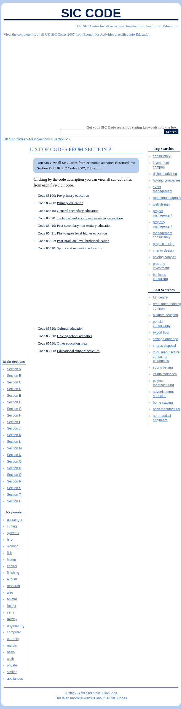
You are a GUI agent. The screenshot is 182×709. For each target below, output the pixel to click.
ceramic (12, 639)
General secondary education (77, 211)
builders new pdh (165, 315)
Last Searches (164, 290)
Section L (14, 442)
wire (10, 593)
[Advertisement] (91, 78)
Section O (14, 461)
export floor (161, 332)
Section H (14, 415)
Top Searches (164, 148)
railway (12, 619)
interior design (163, 250)
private (12, 665)
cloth (10, 659)
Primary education (70, 203)
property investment (161, 266)
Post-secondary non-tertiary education (84, 225)
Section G (14, 409)
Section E (14, 396)
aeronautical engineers (162, 418)
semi (10, 612)
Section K (14, 435)
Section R (14, 481)
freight (11, 606)
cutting (12, 526)
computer (14, 632)
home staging (163, 402)
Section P (14, 468)
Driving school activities (74, 336)
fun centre (160, 297)
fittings (12, 559)
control (12, 566)
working (12, 546)
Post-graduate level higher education (83, 241)
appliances (15, 679)
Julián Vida (109, 693)
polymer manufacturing (163, 383)
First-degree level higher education (82, 233)
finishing (13, 573)
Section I (13, 422)
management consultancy (162, 235)
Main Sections (14, 361)
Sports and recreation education (79, 248)
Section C (14, 382)
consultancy (161, 156)
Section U (14, 501)
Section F (14, 402)
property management (162, 224)
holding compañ (164, 257)
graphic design (164, 244)
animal (12, 599)
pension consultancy (161, 324)
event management (162, 189)
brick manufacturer (166, 409)
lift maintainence (165, 374)
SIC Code (91, 13)
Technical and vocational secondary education (90, 218)
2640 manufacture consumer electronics (166, 356)
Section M (14, 448)
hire (9, 540)
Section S (14, 488)
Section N (14, 455)
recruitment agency (167, 198)
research (13, 586)
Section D (14, 389)
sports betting (163, 367)
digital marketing (165, 174)
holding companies (167, 180)
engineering (15, 626)
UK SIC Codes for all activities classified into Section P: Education (127, 26)
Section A (14, 369)
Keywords (14, 512)
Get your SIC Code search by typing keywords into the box (131, 127)
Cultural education (70, 328)
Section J (13, 428)
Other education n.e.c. (72, 343)
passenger (14, 520)
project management (162, 213)
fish (9, 553)
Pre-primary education (73, 195)
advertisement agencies (163, 394)
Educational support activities (78, 351)
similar (12, 672)
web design (161, 204)
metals (12, 645)
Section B (14, 376)
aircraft (12, 579)
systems (13, 533)
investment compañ (161, 165)
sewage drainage (165, 339)
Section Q (14, 475)
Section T (14, 495)
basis (11, 652)
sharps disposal (164, 346)
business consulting (160, 277)
